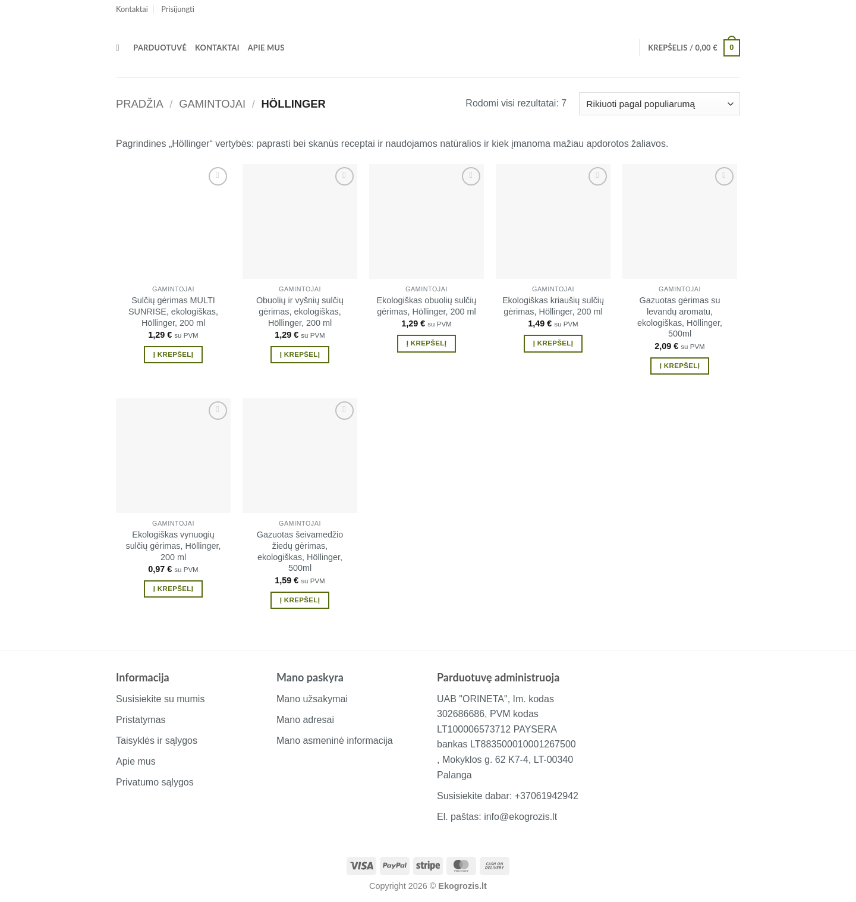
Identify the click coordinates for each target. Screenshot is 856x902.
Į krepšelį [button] (173, 354)
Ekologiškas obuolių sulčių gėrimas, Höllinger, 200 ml (427, 306)
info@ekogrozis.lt (520, 817)
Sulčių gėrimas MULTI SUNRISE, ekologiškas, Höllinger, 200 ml (173, 311)
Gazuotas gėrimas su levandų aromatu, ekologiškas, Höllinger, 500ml (679, 317)
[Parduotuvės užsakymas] (659, 103)
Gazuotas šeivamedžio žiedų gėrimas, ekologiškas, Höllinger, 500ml (300, 551)
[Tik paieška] (120, 47)
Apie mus (266, 47)
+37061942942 (546, 796)
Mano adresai (305, 720)
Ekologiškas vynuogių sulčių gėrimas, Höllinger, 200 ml (173, 545)
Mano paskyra (310, 677)
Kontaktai (132, 9)
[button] (177, 9)
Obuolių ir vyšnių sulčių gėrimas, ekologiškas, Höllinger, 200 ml (300, 311)
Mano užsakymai (312, 699)
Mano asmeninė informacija (334, 741)
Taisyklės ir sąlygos (156, 741)
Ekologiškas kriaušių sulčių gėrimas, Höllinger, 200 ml (553, 306)
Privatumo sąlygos (155, 782)
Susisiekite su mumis (160, 699)
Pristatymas (141, 720)
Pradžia (139, 104)
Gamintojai (212, 104)
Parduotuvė (160, 47)
